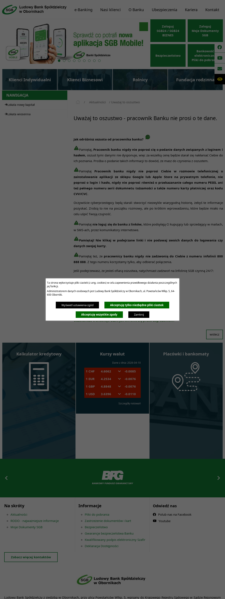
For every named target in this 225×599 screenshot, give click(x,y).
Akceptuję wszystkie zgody (99, 314)
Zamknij (139, 314)
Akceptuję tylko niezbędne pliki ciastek (137, 305)
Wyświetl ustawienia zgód (77, 305)
